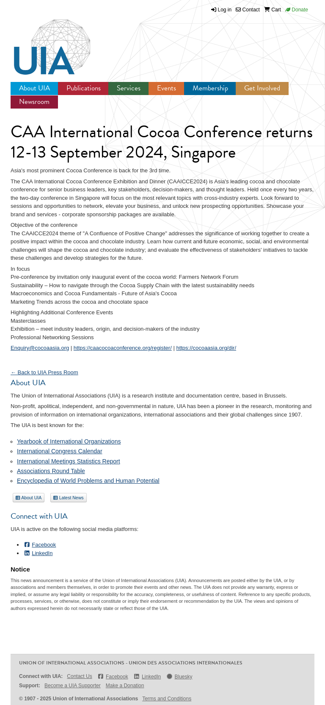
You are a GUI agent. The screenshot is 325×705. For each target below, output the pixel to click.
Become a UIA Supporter (72, 686)
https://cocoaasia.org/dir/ (206, 348)
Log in (225, 10)
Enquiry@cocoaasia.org (40, 348)
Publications (83, 88)
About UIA (34, 88)
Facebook (39, 545)
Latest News (68, 497)
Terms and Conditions (166, 699)
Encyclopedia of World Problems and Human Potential (88, 480)
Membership (210, 88)
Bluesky (179, 676)
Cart (272, 10)
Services (128, 88)
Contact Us (79, 676)
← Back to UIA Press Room (44, 372)
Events (166, 88)
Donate (296, 10)
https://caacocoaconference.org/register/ (123, 348)
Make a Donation (125, 686)
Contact (248, 10)
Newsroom (34, 101)
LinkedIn (37, 553)
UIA (42, 42)
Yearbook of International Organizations (69, 441)
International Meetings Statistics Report (68, 461)
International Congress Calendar (59, 451)
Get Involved (262, 88)
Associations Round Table (51, 471)
